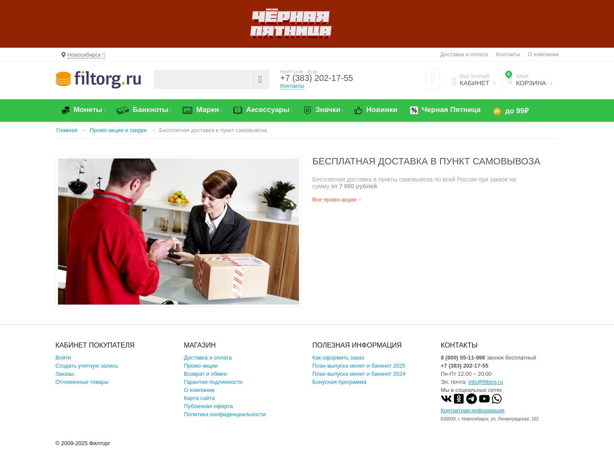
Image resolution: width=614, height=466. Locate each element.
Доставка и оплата (464, 54)
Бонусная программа (340, 382)
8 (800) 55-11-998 (463, 357)
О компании (543, 54)
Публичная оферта (208, 406)
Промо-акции (200, 365)
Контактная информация (472, 410)
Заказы (64, 374)
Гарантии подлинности (213, 382)
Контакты (508, 54)
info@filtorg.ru (486, 382)
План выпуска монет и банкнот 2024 (359, 374)
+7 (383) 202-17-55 (316, 78)
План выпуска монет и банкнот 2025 (359, 365)
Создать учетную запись (86, 365)
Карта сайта (199, 398)
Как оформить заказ (338, 357)
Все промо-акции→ (337, 199)
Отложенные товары (82, 382)
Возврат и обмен (205, 374)
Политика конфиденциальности (225, 414)
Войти (63, 357)
